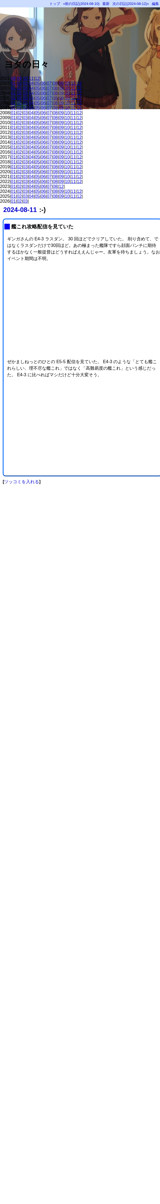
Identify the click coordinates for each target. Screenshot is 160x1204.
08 (13, 78)
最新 (105, 4)
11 (31, 78)
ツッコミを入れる (21, 481)
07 (49, 83)
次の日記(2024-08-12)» (130, 4)
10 (25, 78)
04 (31, 83)
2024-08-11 (20, 209)
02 (19, 83)
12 (37, 78)
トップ (54, 4)
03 (25, 83)
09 (19, 78)
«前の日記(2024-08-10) (81, 4)
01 (13, 83)
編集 (155, 4)
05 (37, 83)
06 (43, 83)
